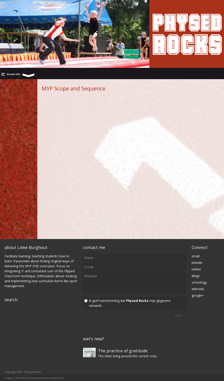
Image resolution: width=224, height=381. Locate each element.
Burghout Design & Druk (52, 377)
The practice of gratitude (123, 350)
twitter (196, 269)
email (196, 256)
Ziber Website (22, 377)
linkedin (197, 262)
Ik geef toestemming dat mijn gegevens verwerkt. (130, 303)
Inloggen (9, 377)
